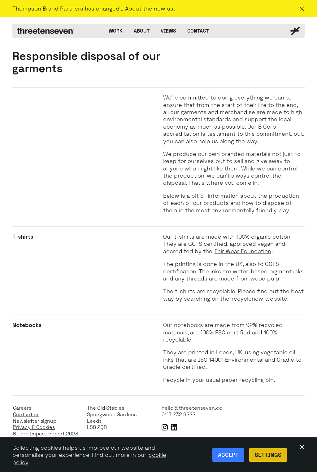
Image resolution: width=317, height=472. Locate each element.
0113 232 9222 (179, 415)
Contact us (26, 415)
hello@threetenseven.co (192, 408)
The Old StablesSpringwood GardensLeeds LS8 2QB (112, 417)
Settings (268, 454)
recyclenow (247, 298)
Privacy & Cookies (34, 427)
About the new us (149, 8)
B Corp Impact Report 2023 (45, 434)
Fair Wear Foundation (243, 251)
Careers (22, 408)
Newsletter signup (34, 421)
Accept (228, 454)
